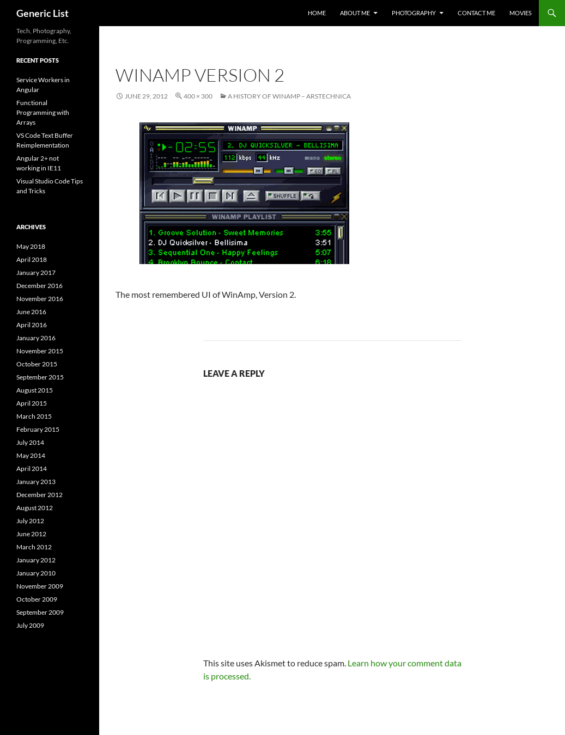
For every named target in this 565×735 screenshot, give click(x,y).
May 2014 (30, 455)
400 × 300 (198, 96)
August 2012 (34, 508)
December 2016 (39, 285)
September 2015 (40, 377)
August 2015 (34, 390)
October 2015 (36, 364)
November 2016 (39, 299)
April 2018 (31, 259)
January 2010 (36, 573)
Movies (520, 12)
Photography (414, 12)
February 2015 (37, 429)
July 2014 (30, 442)
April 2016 (31, 325)
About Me (355, 12)
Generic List (42, 13)
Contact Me (476, 12)
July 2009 (30, 625)
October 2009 (36, 599)
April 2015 (31, 403)
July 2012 (30, 521)
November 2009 (39, 586)
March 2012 (34, 547)
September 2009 (40, 612)
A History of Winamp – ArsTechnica (289, 96)
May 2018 (30, 246)
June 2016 (31, 312)
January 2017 (36, 272)
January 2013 (36, 481)
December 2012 (39, 495)
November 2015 (39, 351)
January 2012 (36, 560)
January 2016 (36, 338)
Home (317, 12)
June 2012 (31, 534)
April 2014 (31, 468)
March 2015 (34, 416)
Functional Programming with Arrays (42, 112)
